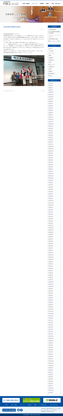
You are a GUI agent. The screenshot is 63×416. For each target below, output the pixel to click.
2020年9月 (51, 234)
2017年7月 (51, 320)
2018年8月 (51, 290)
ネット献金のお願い (43, 404)
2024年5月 (51, 135)
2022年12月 (51, 173)
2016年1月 (51, 358)
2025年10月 (51, 96)
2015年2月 (51, 383)
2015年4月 (51, 379)
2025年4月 (51, 110)
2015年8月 (51, 369)
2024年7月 (51, 130)
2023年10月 (51, 151)
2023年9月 (51, 153)
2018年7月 (51, 293)
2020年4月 (51, 245)
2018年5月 (51, 297)
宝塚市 (50, 62)
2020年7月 (51, 239)
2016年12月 (51, 336)
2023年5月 (51, 162)
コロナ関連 (51, 50)
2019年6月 (51, 268)
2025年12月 (51, 92)
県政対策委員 (51, 73)
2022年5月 (51, 189)
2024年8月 (51, 128)
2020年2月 (51, 250)
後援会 (47, 3)
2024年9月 (51, 126)
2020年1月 (51, 252)
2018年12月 (51, 281)
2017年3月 (51, 329)
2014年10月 (51, 390)
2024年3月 (51, 139)
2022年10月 (51, 178)
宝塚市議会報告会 (52, 29)
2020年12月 (51, 227)
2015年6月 (51, 374)
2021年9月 (51, 207)
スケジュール (35, 3)
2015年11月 (51, 363)
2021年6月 (51, 214)
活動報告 (50, 71)
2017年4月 (51, 327)
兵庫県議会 (51, 57)
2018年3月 (51, 302)
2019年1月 (51, 279)
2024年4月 (51, 137)
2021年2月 (51, 223)
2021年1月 (51, 225)
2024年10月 (51, 123)
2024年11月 (51, 121)
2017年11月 (51, 311)
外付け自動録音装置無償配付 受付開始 (54, 32)
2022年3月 (51, 193)
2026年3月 (51, 85)
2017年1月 (51, 333)
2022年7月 (51, 184)
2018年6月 (51, 295)
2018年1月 (51, 306)
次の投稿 (42, 90)
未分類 (50, 68)
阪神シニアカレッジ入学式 (54, 41)
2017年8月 (51, 318)
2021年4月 (51, 218)
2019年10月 (51, 259)
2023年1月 (51, 171)
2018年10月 (51, 286)
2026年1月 (51, 90)
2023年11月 (51, 148)
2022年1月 (51, 198)
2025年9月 (51, 99)
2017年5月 (51, 324)
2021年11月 (51, 202)
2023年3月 (51, 166)
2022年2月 (51, 196)
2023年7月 (51, 157)
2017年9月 (51, 315)
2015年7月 (51, 372)
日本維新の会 (51, 66)
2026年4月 (51, 83)
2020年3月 (51, 248)
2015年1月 (51, 385)
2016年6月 (51, 347)
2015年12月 (51, 360)
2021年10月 (51, 205)
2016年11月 (51, 338)
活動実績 (42, 3)
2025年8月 (51, 101)
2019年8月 (51, 263)
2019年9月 (51, 261)
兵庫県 (50, 55)
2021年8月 (51, 209)
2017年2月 (51, 331)
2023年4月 (51, 164)
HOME (6, 404)
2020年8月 (51, 236)
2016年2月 (51, 356)
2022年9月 (51, 180)
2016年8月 (51, 345)
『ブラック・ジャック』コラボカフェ (54, 36)
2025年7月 (51, 103)
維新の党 (50, 75)
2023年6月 (51, 160)
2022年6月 (51, 187)
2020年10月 (51, 232)
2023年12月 (51, 146)
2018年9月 (51, 288)
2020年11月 (51, 229)
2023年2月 (51, 169)
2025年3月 (51, 112)
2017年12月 (51, 309)
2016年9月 (51, 342)
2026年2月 (51, 87)
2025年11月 (51, 94)
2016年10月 (51, 340)
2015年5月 (51, 376)
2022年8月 (51, 182)
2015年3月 (51, 381)
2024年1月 (51, 144)
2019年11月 (51, 257)
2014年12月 (51, 388)
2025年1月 (51, 117)
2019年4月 (51, 272)
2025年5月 (51, 108)
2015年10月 (51, 365)
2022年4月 (51, 191)
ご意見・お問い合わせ (55, 3)
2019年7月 (51, 266)
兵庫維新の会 (51, 59)
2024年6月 (51, 132)
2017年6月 (51, 322)
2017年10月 (51, 313)
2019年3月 (51, 275)
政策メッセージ (52, 64)
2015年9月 (51, 367)
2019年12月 (51, 254)
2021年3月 (51, 220)
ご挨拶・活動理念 (26, 3)
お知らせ (50, 48)
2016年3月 (51, 354)
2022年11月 (51, 175)
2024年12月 (51, 119)
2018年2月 (51, 304)
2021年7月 (51, 211)
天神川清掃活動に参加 (53, 38)
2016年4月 (51, 351)
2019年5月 (51, 270)
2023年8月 (51, 155)
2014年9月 (51, 392)
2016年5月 (51, 349)
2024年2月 (51, 141)
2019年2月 (51, 277)
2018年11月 (51, 284)
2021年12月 (51, 200)
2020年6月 (51, 241)
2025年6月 (51, 105)
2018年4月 (51, 299)
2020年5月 (51, 243)
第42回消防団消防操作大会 (8, 90)
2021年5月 (51, 216)
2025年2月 (51, 114)
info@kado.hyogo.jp (50, 411)
